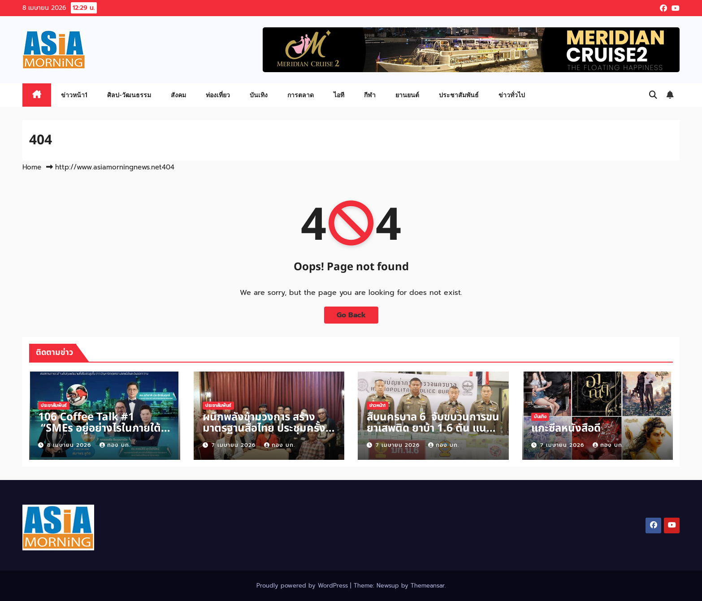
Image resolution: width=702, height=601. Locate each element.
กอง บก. (115, 445)
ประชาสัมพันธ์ (459, 95)
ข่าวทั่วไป (511, 95)
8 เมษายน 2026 (70, 445)
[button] (653, 95)
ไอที (339, 95)
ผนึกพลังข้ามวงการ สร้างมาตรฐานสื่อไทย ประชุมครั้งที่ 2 (267, 428)
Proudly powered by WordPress (303, 585)
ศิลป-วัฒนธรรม (129, 95)
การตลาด (300, 95)
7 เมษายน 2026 (235, 445)
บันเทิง (259, 95)
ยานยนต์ (407, 95)
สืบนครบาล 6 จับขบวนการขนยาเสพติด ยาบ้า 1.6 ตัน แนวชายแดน (433, 428)
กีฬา (370, 95)
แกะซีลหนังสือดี (566, 428)
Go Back (351, 315)
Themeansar (428, 585)
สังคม (178, 95)
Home (31, 167)
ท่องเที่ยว (218, 95)
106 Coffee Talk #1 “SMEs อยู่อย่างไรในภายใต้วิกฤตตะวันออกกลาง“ (99, 428)
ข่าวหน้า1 (74, 95)
